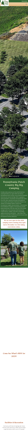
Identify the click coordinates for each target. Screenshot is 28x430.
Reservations (24, 1)
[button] (1, 92)
